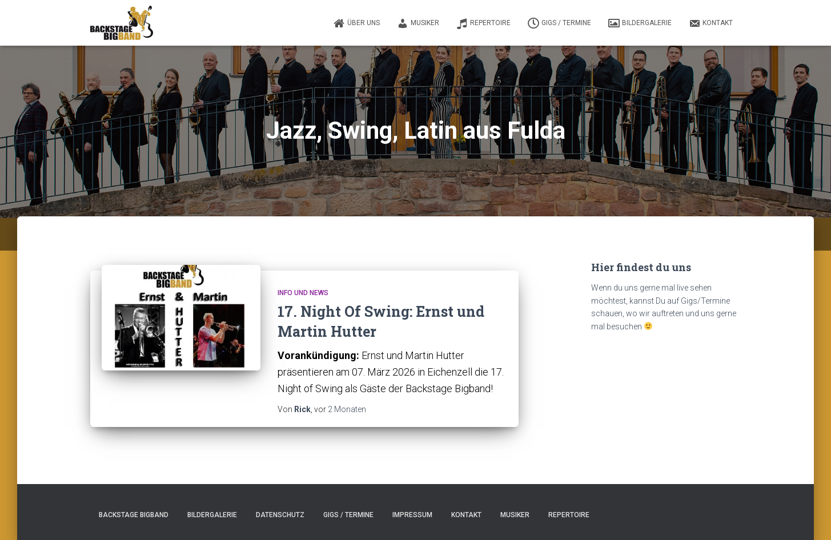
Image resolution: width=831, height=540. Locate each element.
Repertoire (483, 23)
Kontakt (711, 23)
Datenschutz (280, 515)
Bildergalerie (640, 23)
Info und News (303, 293)
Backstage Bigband (133, 515)
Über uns (357, 23)
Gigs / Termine (559, 23)
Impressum (412, 515)
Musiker (418, 23)
